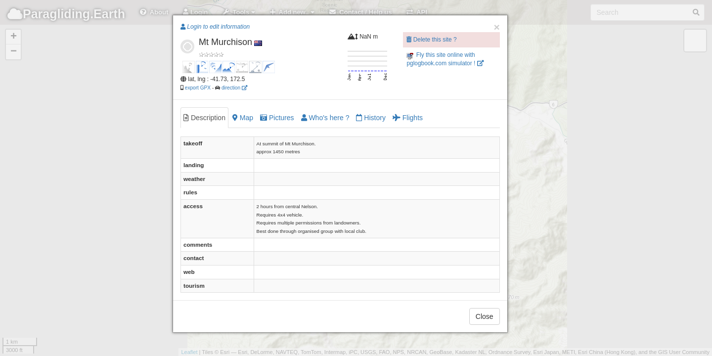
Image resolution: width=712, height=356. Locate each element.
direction (234, 87)
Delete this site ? (431, 39)
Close (484, 316)
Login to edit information (215, 26)
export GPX (198, 87)
